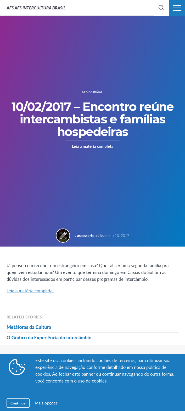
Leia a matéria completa (92, 146)
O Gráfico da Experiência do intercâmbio (49, 337)
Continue (18, 403)
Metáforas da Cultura (29, 327)
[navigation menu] (177, 8)
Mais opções (46, 402)
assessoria (85, 235)
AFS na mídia (92, 92)
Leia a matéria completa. (30, 290)
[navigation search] (161, 8)
